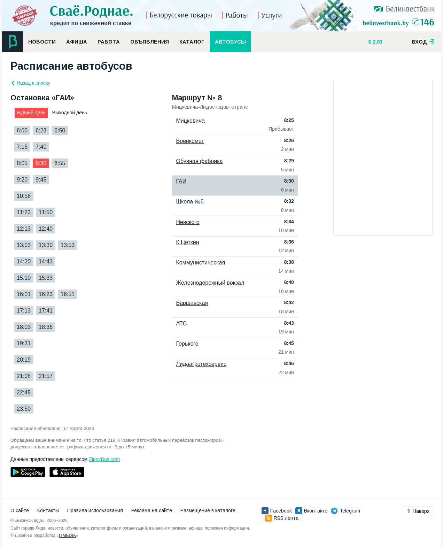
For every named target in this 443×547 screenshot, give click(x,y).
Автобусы (230, 42)
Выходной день (69, 112)
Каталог (191, 42)
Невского (188, 222)
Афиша (76, 42)
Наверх (417, 511)
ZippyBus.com (104, 459)
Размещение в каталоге (207, 510)
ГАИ (181, 181)
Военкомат (190, 141)
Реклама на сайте (151, 510)
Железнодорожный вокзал (210, 283)
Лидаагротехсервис (201, 364)
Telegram (345, 511)
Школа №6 (190, 202)
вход (423, 42)
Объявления (149, 42)
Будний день (31, 112)
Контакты (48, 510)
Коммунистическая (200, 262)
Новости (42, 42)
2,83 (376, 42)
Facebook (277, 511)
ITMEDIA (67, 535)
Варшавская (192, 303)
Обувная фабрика (199, 161)
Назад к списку (30, 83)
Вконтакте (311, 511)
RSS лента (281, 518)
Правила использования (95, 510)
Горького (187, 344)
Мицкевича (190, 121)
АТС (181, 323)
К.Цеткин (187, 242)
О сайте (19, 510)
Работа (109, 42)
